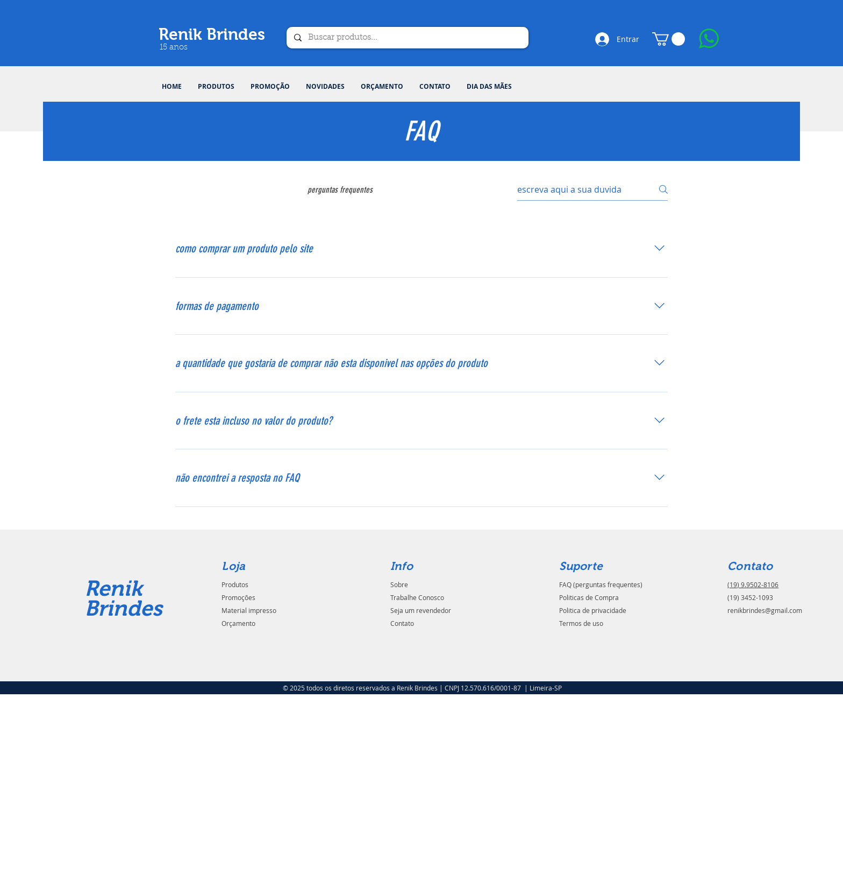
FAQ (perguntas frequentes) (600, 584)
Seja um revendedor (420, 610)
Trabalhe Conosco (417, 597)
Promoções (238, 597)
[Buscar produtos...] (407, 37)
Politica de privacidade (592, 610)
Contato (402, 623)
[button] (216, 86)
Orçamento (238, 623)
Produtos (235, 584)
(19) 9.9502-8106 (752, 584)
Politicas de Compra (589, 597)
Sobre (399, 584)
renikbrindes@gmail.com (764, 610)
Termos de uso (581, 623)
